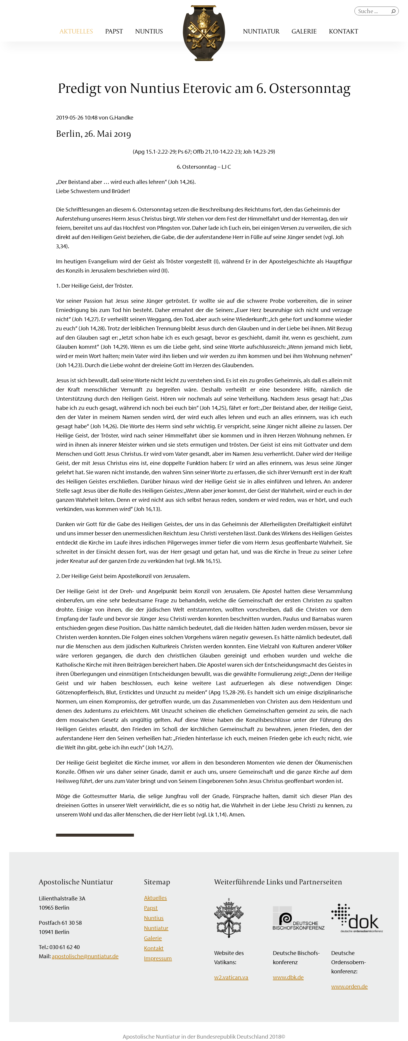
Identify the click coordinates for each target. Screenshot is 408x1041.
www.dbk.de (288, 977)
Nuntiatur (261, 31)
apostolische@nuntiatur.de (85, 956)
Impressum (158, 958)
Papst (114, 31)
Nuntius (149, 31)
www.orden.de (349, 986)
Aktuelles (76, 31)
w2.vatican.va (231, 977)
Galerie (304, 31)
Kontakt (343, 31)
